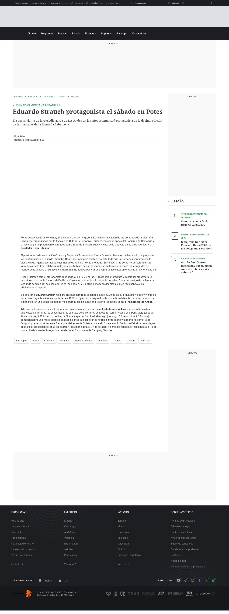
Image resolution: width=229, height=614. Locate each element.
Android (45, 583)
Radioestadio (20, 539)
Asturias (70, 551)
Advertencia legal (182, 528)
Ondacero (17, 96)
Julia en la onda (22, 528)
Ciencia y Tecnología (130, 556)
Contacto (178, 556)
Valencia (71, 539)
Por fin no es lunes (23, 556)
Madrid (70, 522)
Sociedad (124, 539)
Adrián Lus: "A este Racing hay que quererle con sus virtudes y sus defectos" (196, 266)
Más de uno (19, 522)
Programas (47, 33)
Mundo (123, 528)
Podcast (62, 33)
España (76, 33)
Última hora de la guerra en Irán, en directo (66, 3)
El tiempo (121, 33)
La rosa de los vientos (25, 551)
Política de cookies (183, 533)
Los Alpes (21, 340)
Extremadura (73, 545)
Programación (138, 3)
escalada (98, 340)
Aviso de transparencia (185, 539)
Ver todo (19, 566)
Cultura (123, 551)
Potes (34, 340)
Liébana (126, 340)
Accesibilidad (180, 562)
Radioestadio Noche (24, 545)
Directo (32, 33)
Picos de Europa (81, 340)
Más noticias (139, 33)
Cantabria (48, 96)
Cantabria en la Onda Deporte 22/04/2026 (195, 223)
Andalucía (71, 533)
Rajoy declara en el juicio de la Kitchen (30, 3)
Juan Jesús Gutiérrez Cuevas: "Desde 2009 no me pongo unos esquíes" (196, 245)
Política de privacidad (185, 522)
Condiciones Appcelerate (186, 551)
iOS (63, 583)
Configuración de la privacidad (190, 568)
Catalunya (71, 528)
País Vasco (72, 556)
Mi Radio (173, 3)
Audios (62, 96)
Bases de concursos (184, 545)
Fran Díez (19, 136)
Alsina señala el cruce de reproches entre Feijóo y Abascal (109, 3)
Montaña (62, 340)
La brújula (18, 533)
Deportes (106, 33)
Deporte (75, 96)
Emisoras (32, 96)
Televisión (125, 545)
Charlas (112, 340)
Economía (91, 33)
